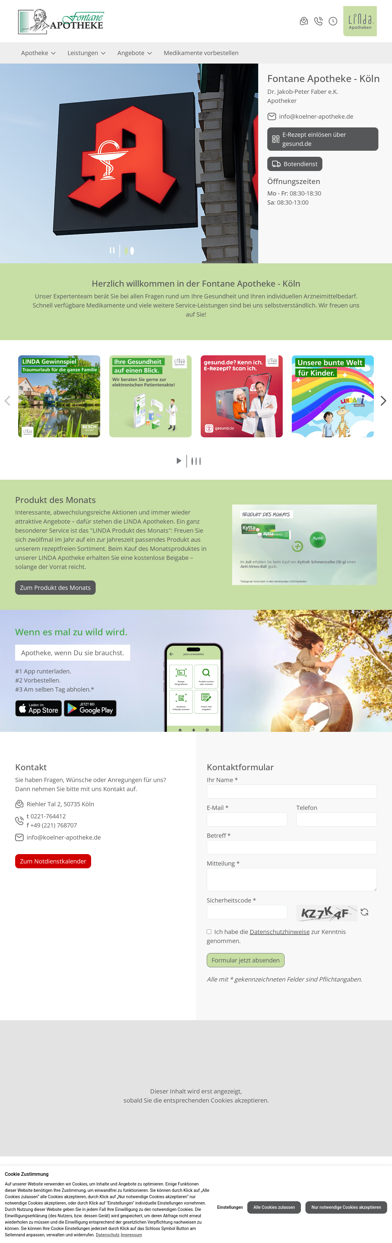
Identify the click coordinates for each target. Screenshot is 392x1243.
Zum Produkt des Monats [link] (55, 588)
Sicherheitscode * (231, 900)
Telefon (306, 808)
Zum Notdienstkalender (53, 861)
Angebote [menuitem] (134, 53)
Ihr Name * (222, 780)
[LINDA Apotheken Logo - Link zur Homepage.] (360, 21)
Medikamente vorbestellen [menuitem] (201, 53)
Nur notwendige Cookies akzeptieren (346, 1207)
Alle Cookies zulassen (274, 1207)
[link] (38, 708)
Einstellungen (230, 1207)
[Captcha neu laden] (364, 913)
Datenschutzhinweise (280, 932)
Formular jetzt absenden (246, 960)
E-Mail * (218, 808)
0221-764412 (48, 816)
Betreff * (219, 835)
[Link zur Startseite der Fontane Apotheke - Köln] (60, 21)
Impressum (131, 1234)
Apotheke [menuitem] (38, 53)
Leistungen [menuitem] (86, 53)
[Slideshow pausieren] (112, 251)
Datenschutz (108, 1234)
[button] (333, 21)
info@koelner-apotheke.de (310, 116)
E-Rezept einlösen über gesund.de (309, 139)
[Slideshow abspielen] (179, 461)
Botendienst (295, 164)
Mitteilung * (223, 863)
